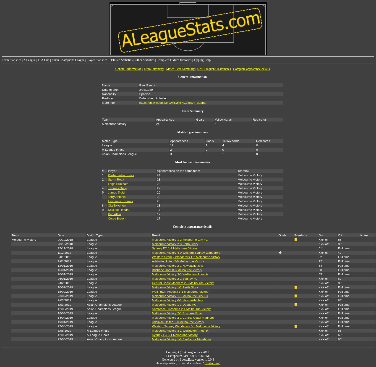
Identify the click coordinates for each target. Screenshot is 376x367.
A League (29, 60)
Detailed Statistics (121, 60)
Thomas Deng (117, 188)
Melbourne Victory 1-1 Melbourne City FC (180, 296)
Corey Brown (116, 218)
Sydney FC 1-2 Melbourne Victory (175, 248)
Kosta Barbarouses (121, 175)
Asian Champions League (68, 60)
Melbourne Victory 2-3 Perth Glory (175, 244)
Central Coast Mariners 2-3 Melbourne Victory (183, 283)
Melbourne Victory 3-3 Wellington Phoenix (180, 274)
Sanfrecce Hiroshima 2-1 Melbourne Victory (181, 309)
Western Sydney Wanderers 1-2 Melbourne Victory (186, 257)
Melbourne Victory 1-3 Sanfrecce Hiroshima (181, 339)
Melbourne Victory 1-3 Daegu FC (174, 304)
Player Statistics (97, 60)
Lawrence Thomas (120, 201)
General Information (128, 69)
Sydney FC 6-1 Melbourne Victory (175, 335)
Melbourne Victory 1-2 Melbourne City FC (180, 239)
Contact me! (212, 363)
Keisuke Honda (118, 210)
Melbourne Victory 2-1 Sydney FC (175, 278)
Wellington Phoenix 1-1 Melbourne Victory (180, 291)
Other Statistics (144, 60)
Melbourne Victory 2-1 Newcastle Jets (177, 265)
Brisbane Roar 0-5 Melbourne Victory (177, 270)
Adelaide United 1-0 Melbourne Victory (178, 322)
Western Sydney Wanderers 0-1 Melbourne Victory (186, 326)
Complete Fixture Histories (174, 60)
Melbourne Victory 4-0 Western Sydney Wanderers (186, 252)
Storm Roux (116, 179)
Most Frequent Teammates (214, 69)
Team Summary (154, 69)
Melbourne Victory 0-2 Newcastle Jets (177, 300)
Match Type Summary (180, 69)
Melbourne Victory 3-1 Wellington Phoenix (180, 330)
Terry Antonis (116, 197)
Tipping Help (202, 60)
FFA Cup (44, 60)
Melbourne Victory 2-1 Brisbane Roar (177, 313)
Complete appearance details (251, 69)
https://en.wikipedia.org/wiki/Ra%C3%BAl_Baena (172, 102)
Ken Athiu (114, 214)
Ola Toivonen (117, 205)
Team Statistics (11, 60)
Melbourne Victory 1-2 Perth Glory (175, 287)
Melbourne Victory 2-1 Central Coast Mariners (183, 317)
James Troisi (116, 192)
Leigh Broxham (118, 184)
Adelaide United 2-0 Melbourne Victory (178, 261)
